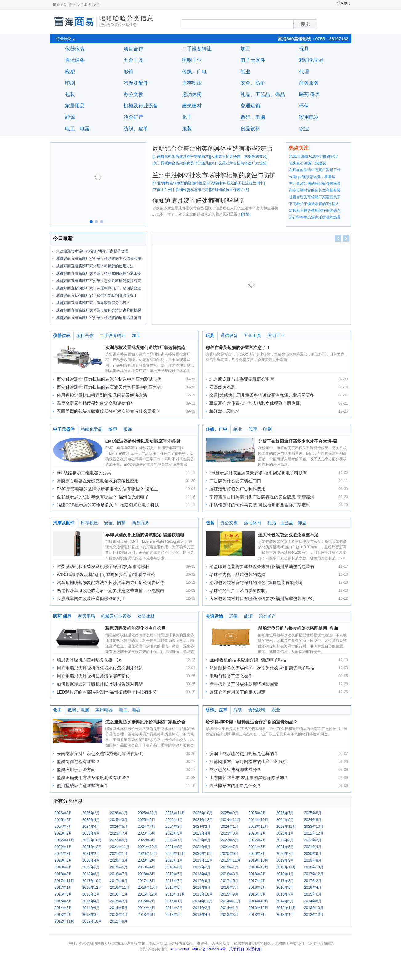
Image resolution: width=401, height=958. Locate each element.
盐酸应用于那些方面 (76, 769)
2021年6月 (257, 847)
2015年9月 (229, 894)
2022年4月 (257, 840)
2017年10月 (92, 881)
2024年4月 (146, 826)
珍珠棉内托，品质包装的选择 (237, 574)
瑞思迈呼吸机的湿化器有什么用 (135, 628)
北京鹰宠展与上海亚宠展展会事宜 (241, 379)
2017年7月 (174, 881)
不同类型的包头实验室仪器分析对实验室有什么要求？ (108, 411)
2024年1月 (229, 826)
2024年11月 (231, 820)
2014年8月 (313, 901)
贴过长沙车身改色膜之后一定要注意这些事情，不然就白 (110, 590)
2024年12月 (203, 820)
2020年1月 (174, 860)
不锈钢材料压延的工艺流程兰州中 (236, 183)
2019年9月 (285, 860)
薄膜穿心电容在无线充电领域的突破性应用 (98, 480)
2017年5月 (229, 881)
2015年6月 (313, 894)
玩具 (304, 48)
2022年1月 (63, 847)
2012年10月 (92, 921)
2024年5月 (119, 826)
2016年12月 (92, 887)
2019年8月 (313, 860)
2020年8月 (257, 853)
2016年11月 (120, 887)
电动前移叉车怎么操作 (231, 676)
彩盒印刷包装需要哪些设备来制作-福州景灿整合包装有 (261, 566)
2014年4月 (146, 908)
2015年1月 (174, 901)
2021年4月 (313, 847)
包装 (70, 94)
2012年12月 (314, 914)
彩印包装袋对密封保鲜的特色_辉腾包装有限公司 (255, 582)
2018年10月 (314, 867)
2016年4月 (313, 887)
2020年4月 (91, 860)
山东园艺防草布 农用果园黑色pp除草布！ (249, 777)
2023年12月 (258, 826)
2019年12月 (203, 860)
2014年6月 (91, 908)
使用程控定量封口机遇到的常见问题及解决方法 (102, 395)
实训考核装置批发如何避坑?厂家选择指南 (145, 347)
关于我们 (75, 4)
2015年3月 (119, 901)
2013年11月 (286, 908)
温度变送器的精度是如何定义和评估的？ (95, 403)
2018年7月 (119, 874)
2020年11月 (175, 853)
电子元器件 (253, 60)
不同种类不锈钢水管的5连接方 (314, 204)
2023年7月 (119, 833)
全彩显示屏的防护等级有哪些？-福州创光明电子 (103, 496)
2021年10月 (147, 847)
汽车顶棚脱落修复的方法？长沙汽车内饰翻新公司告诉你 (110, 582)
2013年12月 (258, 908)
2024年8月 (313, 820)
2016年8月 (202, 887)
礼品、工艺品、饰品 (263, 94)
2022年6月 (202, 840)
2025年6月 (313, 813)
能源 (70, 117)
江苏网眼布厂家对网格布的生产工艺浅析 (248, 761)
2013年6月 (146, 914)
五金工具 (133, 60)
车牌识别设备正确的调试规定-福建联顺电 (144, 534)
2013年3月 (229, 914)
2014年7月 (63, 908)
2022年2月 (313, 840)
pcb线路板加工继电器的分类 (84, 472)
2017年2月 (313, 881)
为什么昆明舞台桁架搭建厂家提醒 (238, 163)
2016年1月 (119, 894)
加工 (245, 48)
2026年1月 (119, 813)
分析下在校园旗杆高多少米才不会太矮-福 (297, 441)
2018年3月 (229, 874)
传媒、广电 (194, 71)
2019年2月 (202, 867)
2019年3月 (174, 867)
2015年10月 (203, 894)
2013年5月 (174, 914)
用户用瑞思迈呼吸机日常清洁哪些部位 (93, 676)
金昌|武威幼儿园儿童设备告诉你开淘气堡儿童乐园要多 (261, 395)
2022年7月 (174, 840)
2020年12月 (147, 853)
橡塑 (70, 71)
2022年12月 (314, 833)
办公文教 (133, 94)
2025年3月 (119, 820)
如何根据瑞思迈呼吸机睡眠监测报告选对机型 (100, 684)
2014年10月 (258, 901)
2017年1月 (63, 887)
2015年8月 (257, 894)
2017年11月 (64, 881)
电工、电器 (77, 128)
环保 (304, 105)
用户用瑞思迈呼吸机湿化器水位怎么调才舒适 (100, 668)
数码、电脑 (253, 117)
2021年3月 (63, 853)
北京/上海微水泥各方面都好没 (313, 156)
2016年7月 (229, 887)
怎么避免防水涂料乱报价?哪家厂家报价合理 (92, 251)
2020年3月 (119, 860)
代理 (304, 71)
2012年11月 (64, 921)
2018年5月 (174, 874)
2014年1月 (229, 908)
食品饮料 (250, 128)
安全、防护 (253, 83)
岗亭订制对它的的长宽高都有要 (315, 190)
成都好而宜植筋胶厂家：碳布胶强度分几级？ (93, 303)
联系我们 (91, 4)
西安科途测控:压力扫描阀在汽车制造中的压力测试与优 (109, 379)
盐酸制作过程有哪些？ (78, 761)
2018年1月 (285, 874)
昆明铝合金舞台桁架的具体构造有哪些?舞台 (212, 148)
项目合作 (133, 48)
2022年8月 (146, 840)
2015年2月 (146, 901)
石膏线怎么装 (222, 387)
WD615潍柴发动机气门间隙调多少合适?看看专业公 (106, 574)
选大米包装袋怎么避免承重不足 (288, 534)
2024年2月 (202, 826)
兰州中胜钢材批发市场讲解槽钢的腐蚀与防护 (214, 175)
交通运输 (250, 105)
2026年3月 (63, 813)
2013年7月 (119, 914)
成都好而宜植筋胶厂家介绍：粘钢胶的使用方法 (95, 266)
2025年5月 (63, 820)
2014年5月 (119, 908)
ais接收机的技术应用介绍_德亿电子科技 (247, 660)
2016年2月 (91, 894)
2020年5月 (63, 860)
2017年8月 (146, 881)
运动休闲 (192, 94)
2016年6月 (257, 887)
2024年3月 (174, 826)
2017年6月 (202, 881)
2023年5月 (174, 833)
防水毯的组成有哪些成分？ (235, 769)
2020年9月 (229, 853)
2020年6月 (313, 853)
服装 (187, 128)
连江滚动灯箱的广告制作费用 (237, 488)
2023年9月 (63, 833)
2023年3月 (229, 833)
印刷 (70, 83)
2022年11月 (64, 840)
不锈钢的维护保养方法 (229, 190)
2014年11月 (231, 901)
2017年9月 (119, 881)
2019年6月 (91, 867)
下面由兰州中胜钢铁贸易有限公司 (181, 190)
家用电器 (309, 117)
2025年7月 (285, 813)
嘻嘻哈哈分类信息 (126, 18)
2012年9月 (119, 921)
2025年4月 (91, 820)
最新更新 (60, 4)
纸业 (245, 71)
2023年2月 (257, 833)
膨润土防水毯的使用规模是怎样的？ (243, 753)
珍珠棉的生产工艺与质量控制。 (239, 590)
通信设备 (75, 60)
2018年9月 (63, 874)
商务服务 (309, 83)
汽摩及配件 (136, 83)
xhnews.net (180, 949)
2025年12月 (147, 813)
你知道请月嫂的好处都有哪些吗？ (198, 200)
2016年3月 (63, 894)
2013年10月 (314, 908)
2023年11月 (286, 826)
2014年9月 (285, 901)
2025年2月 (146, 820)
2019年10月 (258, 860)
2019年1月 (229, 867)
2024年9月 (285, 820)
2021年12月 (92, 847)
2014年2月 (202, 908)
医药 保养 (309, 94)
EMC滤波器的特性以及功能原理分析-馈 (143, 441)
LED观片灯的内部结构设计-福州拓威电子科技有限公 (107, 692)
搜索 (293, 24)
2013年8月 (91, 914)
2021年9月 (174, 847)
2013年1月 (285, 914)
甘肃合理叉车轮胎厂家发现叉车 (315, 197)
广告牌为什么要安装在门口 (235, 480)
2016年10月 (147, 887)
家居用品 (75, 105)
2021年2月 (91, 853)
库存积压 (192, 83)
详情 (245, 214)
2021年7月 (229, 847)
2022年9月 (119, 840)
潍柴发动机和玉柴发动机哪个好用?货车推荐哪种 (103, 566)
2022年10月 (92, 840)
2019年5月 (119, 867)
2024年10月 (258, 820)
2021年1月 (119, 853)
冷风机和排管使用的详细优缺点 (315, 210)
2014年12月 (203, 901)
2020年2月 (146, 860)
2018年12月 (258, 867)
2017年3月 (285, 881)
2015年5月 (63, 901)
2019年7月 (63, 867)
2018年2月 (257, 874)
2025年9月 (229, 813)
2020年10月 (203, 853)
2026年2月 (91, 813)
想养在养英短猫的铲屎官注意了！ (238, 347)
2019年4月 (146, 867)
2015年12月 (147, 894)
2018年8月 (91, 874)
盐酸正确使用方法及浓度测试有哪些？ (93, 777)
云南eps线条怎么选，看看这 (312, 177)
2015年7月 (285, 894)
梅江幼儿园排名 (224, 411)
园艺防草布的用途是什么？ (235, 785)
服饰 (128, 71)
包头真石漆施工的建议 (307, 163)
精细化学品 (311, 60)
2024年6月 (91, 826)
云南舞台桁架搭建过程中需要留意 (181, 156)
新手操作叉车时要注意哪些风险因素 (243, 684)
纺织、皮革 (136, 128)
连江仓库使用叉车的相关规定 (237, 692)
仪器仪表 (75, 48)
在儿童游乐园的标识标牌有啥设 (315, 183)
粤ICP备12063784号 (209, 949)
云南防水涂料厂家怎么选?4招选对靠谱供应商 (100, 753)
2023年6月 (146, 833)
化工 (187, 117)
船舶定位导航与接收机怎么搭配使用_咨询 (298, 628)
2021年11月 (120, 847)
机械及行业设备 (141, 105)
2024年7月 (63, 826)
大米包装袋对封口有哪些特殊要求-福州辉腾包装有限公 (261, 598)
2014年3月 (174, 908)
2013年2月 (257, 914)
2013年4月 (202, 914)
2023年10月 (314, 826)
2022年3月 (285, 840)
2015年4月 (91, 901)
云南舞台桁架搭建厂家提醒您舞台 (238, 156)
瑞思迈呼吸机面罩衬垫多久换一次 (89, 660)
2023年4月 (202, 833)
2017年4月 (257, 881)
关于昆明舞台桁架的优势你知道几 (181, 163)
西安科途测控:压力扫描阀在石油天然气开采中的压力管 (109, 387)
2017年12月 (314, 874)
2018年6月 (146, 874)
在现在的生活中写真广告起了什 (315, 170)
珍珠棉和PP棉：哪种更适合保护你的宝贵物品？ (252, 721)
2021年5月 (285, 847)
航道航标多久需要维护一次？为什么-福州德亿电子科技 (261, 668)
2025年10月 (203, 813)
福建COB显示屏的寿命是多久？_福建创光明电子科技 (108, 504)
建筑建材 (192, 105)
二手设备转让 (197, 48)
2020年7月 (285, 853)
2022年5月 (229, 840)
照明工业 (192, 60)
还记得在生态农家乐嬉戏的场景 (315, 217)
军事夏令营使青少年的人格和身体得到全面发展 (254, 403)
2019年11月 (231, 860)
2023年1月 (285, 833)
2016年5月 (285, 887)
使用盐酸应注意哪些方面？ (82, 785)
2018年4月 (202, 874)
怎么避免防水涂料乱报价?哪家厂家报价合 (145, 721)
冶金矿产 (133, 117)
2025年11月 (175, 813)
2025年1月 (174, 820)
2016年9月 (174, 887)
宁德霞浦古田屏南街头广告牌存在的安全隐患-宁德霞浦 (261, 496)
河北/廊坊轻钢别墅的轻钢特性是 (179, 183)
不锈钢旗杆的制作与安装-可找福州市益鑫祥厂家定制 (259, 504)
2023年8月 (91, 833)
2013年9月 (63, 914)
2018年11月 (286, 867)
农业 (304, 128)
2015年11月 (175, 894)
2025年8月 (257, 813)
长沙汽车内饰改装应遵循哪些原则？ (91, 598)
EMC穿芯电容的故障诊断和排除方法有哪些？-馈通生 (107, 488)
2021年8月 (202, 847)
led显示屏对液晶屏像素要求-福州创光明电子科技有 (258, 472)
